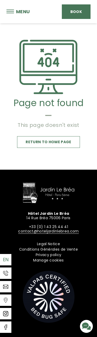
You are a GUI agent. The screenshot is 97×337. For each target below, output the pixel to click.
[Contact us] (86, 326)
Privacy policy (48, 254)
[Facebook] (5, 327)
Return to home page (48, 142)
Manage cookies (48, 260)
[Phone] (5, 273)
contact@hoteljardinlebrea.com (48, 231)
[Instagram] (5, 313)
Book (76, 11)
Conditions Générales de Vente (48, 249)
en (6, 259)
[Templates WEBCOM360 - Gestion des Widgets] (5, 300)
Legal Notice (48, 243)
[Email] (5, 286)
